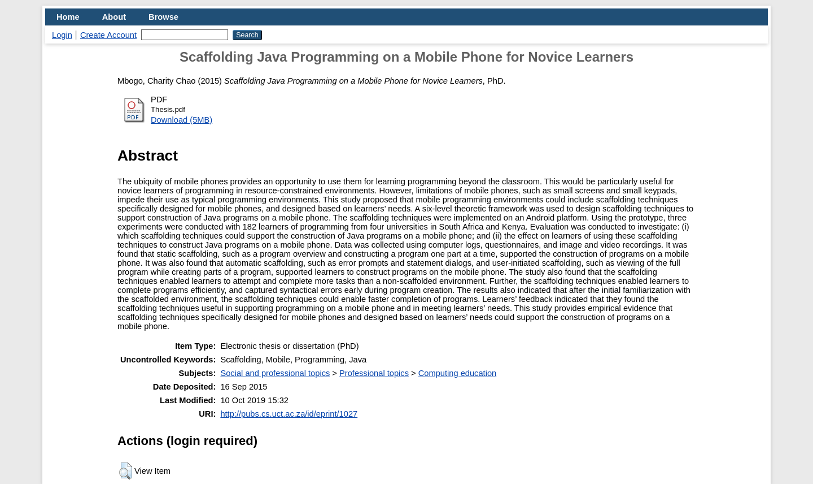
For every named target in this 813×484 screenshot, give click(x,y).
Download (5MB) (181, 119)
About (114, 16)
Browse (163, 16)
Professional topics (374, 373)
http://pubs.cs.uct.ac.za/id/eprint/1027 (288, 413)
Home (68, 16)
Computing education (457, 373)
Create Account (108, 35)
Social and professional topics (275, 373)
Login (62, 35)
